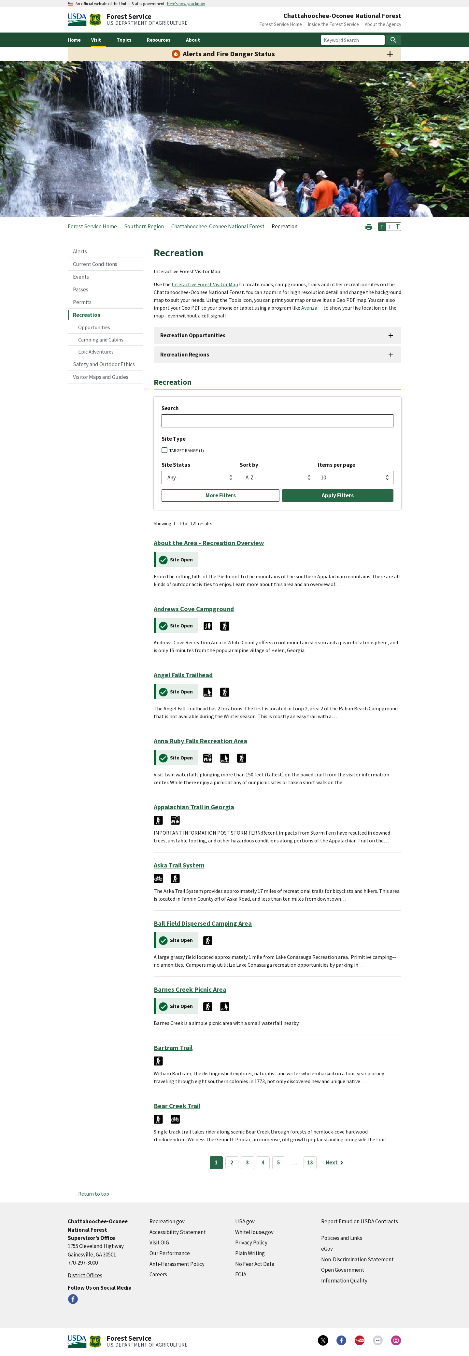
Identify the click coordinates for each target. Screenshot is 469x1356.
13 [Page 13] (310, 1162)
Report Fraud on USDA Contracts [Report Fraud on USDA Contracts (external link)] (359, 1221)
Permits (82, 302)
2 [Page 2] (231, 1162)
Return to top (93, 1193)
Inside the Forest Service (333, 24)
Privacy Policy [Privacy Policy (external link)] (251, 1242)
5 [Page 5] (278, 1162)
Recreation (87, 314)
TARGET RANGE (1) (186, 450)
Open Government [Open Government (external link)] (342, 1269)
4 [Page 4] (263, 1162)
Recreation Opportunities (192, 335)
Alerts (80, 251)
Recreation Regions (184, 354)
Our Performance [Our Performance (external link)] (169, 1253)
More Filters (221, 495)
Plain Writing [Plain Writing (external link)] (250, 1253)
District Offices (85, 1275)
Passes (80, 289)
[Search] (393, 40)
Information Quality (344, 1280)
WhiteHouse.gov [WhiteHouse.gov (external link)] (254, 1232)
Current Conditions (95, 264)
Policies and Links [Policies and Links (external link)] (341, 1238)
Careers (158, 1274)
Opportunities (94, 327)
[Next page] (336, 1162)
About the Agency (383, 24)
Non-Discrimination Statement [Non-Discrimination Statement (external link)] (357, 1259)
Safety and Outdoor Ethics (104, 364)
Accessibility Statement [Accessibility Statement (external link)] (177, 1232)
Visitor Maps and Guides (100, 377)
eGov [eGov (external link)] (327, 1248)
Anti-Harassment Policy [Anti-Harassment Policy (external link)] (177, 1264)
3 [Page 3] (247, 1162)
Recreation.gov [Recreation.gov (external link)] (167, 1221)
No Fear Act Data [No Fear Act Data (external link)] (254, 1264)
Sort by (249, 464)
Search (170, 408)
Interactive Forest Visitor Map (205, 284)
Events (81, 276)
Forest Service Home (280, 24)
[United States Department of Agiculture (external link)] (78, 19)
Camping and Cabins (100, 339)
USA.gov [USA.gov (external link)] (245, 1221)
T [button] (382, 226)
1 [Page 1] (216, 1162)
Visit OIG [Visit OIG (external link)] (159, 1242)
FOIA (240, 1274)
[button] (369, 226)
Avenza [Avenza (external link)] (309, 307)
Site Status (176, 464)
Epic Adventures (96, 351)
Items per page (336, 464)
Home (74, 40)
